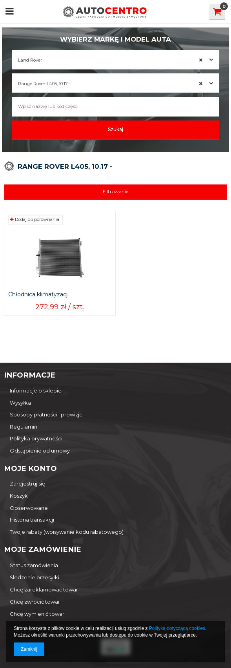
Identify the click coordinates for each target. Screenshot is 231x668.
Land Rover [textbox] (110, 60)
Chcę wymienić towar (37, 614)
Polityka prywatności (36, 439)
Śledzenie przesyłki (34, 577)
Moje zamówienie (42, 549)
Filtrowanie (115, 191)
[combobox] (115, 59)
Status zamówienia (34, 565)
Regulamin (23, 427)
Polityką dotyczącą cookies (177, 628)
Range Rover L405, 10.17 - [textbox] (110, 83)
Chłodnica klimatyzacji (38, 294)
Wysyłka (20, 403)
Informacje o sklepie (36, 391)
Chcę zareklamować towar (44, 589)
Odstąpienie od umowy (40, 451)
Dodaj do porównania (34, 219)
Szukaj (115, 129)
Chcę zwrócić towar (35, 602)
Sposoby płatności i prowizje (46, 415)
